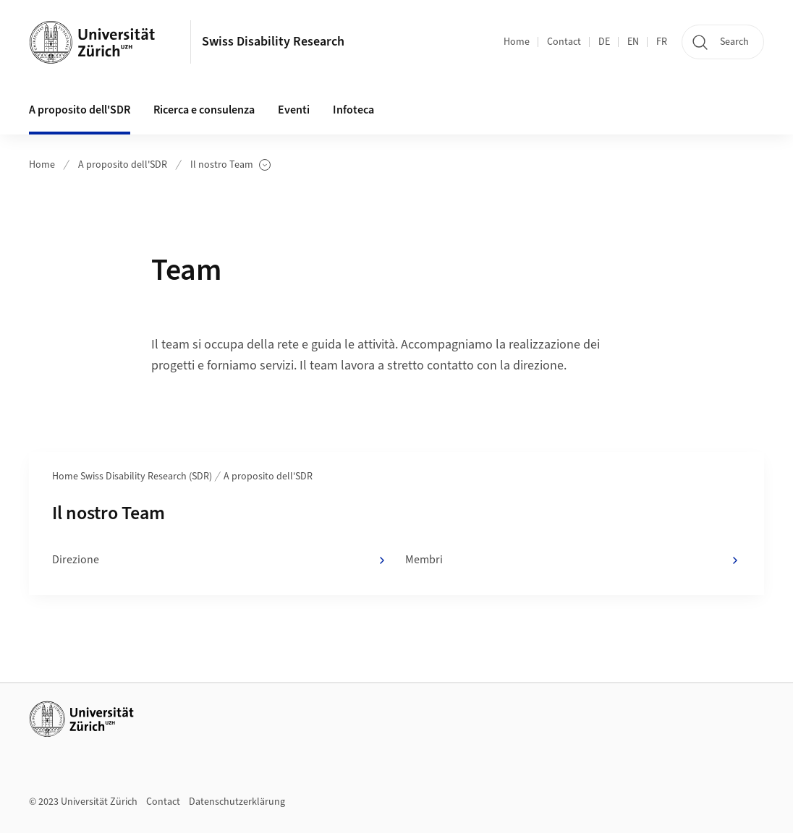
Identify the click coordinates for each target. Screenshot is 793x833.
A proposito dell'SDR (122, 165)
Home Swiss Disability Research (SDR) (132, 476)
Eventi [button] (294, 110)
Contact (564, 42)
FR (661, 42)
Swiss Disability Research (273, 42)
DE (604, 42)
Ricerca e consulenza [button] (204, 110)
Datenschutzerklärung (237, 802)
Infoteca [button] (353, 110)
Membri (573, 560)
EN (633, 42)
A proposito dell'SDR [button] (79, 110)
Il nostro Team (230, 165)
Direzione (220, 560)
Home (517, 42)
